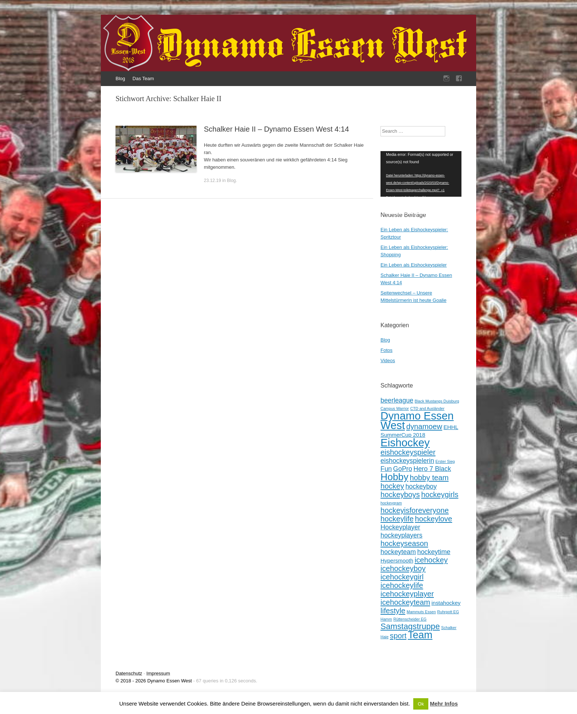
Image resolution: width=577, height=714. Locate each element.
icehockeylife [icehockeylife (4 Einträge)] (401, 585)
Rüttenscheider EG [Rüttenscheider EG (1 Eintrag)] (409, 619)
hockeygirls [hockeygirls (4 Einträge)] (439, 494)
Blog (120, 78)
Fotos (386, 350)
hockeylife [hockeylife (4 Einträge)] (397, 519)
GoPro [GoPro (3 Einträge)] (402, 468)
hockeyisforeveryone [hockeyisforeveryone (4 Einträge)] (414, 510)
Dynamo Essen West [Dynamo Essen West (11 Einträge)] (417, 420)
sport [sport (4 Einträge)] (398, 636)
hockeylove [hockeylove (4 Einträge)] (433, 519)
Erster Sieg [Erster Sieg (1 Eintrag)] (445, 461)
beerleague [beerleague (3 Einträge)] (396, 400)
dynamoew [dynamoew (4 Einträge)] (424, 426)
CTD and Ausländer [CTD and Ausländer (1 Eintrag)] (427, 408)
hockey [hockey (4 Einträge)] (392, 486)
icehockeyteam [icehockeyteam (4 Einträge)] (405, 602)
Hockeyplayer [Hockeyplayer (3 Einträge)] (400, 527)
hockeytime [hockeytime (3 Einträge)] (433, 552)
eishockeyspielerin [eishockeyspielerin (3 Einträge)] (407, 460)
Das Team (143, 78)
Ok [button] (421, 704)
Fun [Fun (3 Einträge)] (386, 468)
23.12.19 (212, 180)
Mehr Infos (444, 703)
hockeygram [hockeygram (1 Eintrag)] (391, 503)
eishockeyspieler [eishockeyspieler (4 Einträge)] (407, 452)
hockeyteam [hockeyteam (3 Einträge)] (398, 552)
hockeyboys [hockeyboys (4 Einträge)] (400, 494)
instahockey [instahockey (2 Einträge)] (445, 603)
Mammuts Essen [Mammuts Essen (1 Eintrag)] (421, 612)
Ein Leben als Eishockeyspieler (413, 265)
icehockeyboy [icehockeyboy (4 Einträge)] (403, 568)
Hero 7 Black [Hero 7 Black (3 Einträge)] (432, 468)
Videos (387, 360)
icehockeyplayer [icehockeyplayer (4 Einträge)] (407, 594)
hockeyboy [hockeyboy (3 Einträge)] (421, 486)
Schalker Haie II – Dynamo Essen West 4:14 (276, 129)
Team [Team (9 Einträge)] (420, 634)
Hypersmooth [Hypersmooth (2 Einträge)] (396, 560)
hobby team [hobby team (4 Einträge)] (429, 478)
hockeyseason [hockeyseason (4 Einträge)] (404, 543)
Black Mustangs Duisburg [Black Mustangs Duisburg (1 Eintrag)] (437, 401)
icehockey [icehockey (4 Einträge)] (431, 560)
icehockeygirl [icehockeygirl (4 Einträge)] (402, 577)
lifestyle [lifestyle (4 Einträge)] (392, 611)
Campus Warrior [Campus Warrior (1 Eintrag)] (394, 408)
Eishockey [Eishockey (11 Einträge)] (405, 442)
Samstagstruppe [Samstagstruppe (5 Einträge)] (410, 626)
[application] (420, 174)
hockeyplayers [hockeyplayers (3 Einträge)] (401, 535)
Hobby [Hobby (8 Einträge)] (394, 476)
